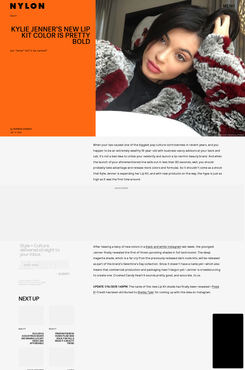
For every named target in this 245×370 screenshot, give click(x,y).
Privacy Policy (35, 287)
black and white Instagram (163, 246)
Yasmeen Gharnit (22, 128)
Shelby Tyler (146, 292)
